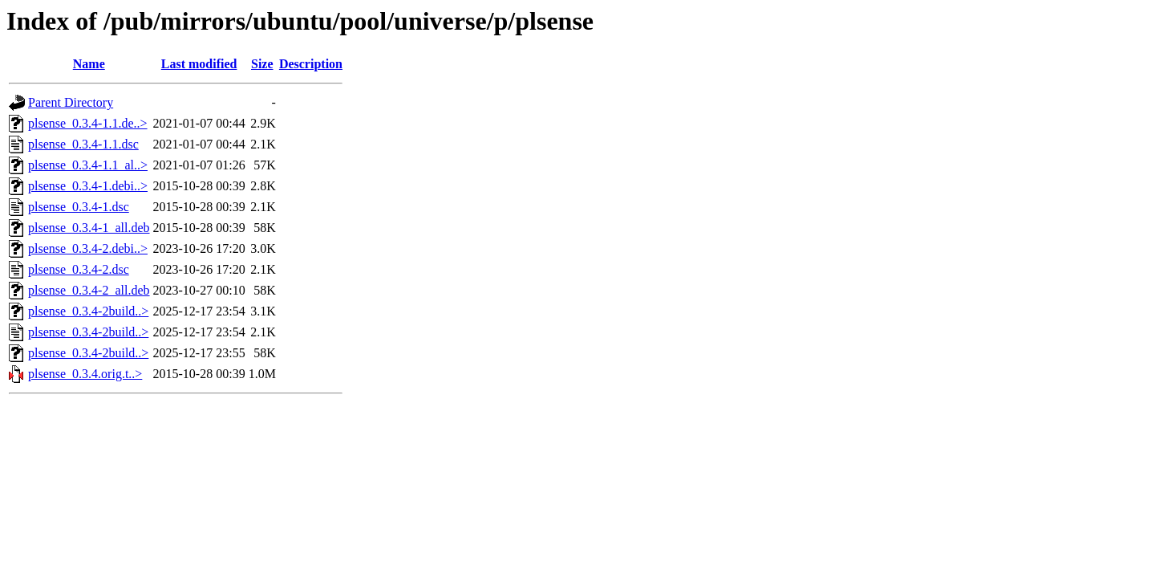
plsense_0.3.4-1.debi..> (88, 186)
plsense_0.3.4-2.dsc (78, 269)
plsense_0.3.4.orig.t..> (85, 374)
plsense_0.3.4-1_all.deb (89, 227)
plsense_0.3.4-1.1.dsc (83, 144)
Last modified (199, 64)
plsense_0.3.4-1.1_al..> (88, 165)
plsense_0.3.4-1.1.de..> (88, 123)
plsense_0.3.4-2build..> (88, 311)
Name (89, 64)
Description (310, 64)
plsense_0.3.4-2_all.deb (89, 290)
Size (262, 64)
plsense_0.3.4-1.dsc (78, 207)
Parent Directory (70, 102)
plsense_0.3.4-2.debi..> (88, 248)
